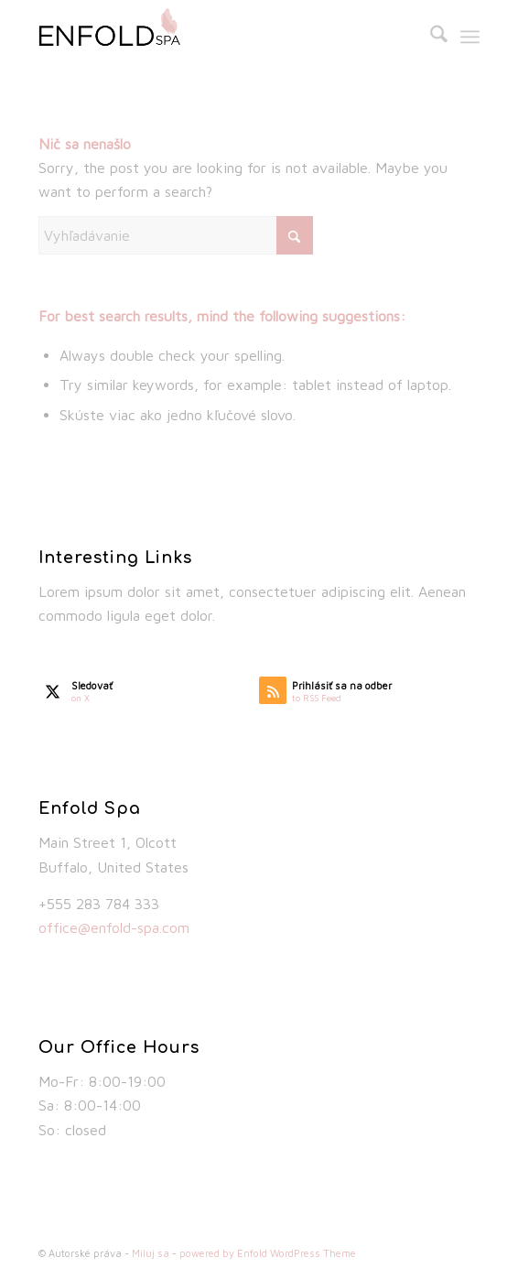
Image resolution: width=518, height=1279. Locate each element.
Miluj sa (150, 1253)
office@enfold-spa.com (113, 927)
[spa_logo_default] (214, 36)
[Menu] (470, 37)
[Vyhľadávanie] (430, 36)
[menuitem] (430, 36)
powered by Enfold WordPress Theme (267, 1253)
